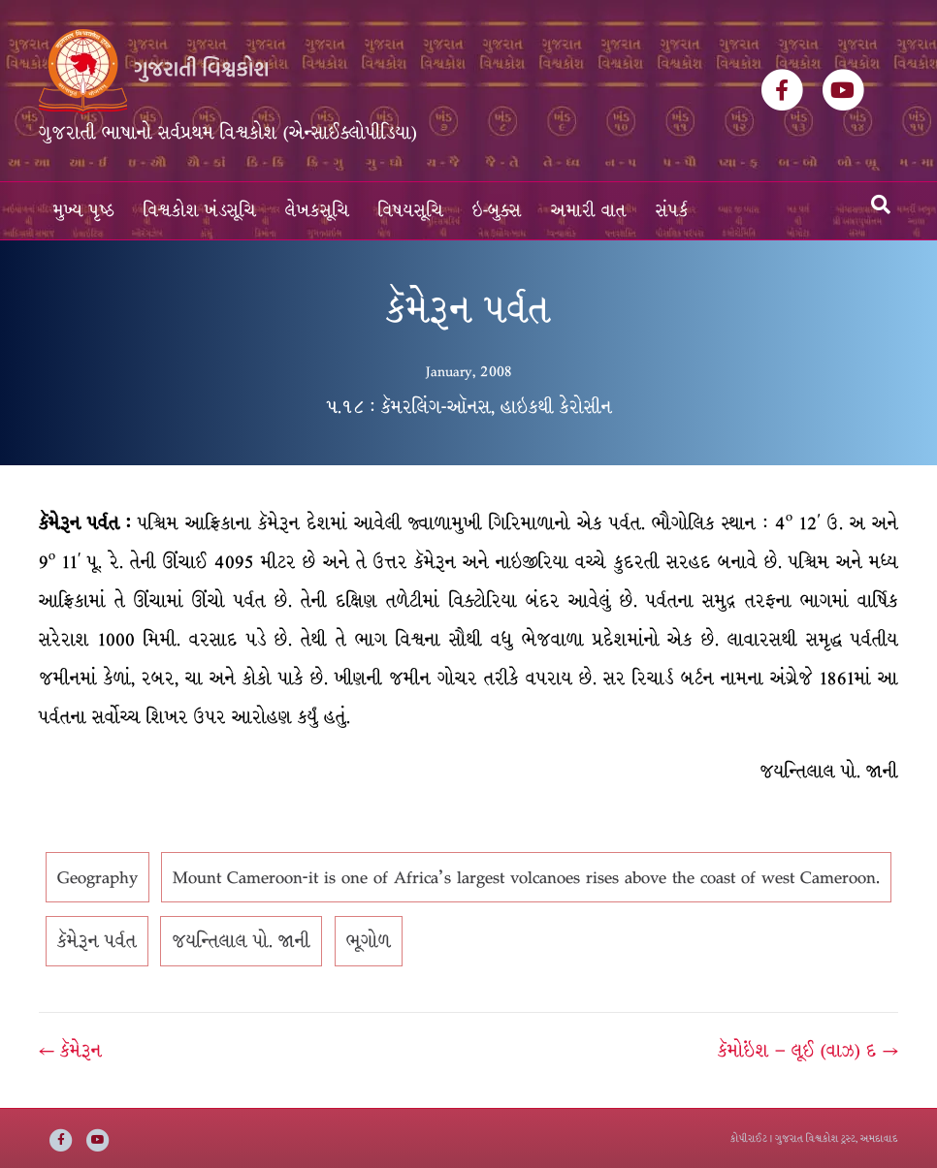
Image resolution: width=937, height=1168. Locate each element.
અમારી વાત (589, 211)
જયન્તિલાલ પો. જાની (241, 941)
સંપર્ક (672, 211)
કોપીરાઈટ (748, 1138)
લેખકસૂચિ (317, 211)
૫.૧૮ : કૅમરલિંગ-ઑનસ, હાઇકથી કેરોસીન (469, 407)
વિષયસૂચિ (410, 211)
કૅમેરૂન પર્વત (97, 941)
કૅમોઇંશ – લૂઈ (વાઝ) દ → (808, 1050)
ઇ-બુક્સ (497, 211)
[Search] (880, 204)
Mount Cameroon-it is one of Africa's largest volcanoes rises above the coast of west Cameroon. (526, 877)
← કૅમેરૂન (70, 1050)
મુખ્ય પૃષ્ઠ (83, 211)
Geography (97, 877)
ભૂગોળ (368, 941)
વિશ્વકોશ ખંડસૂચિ (200, 211)
